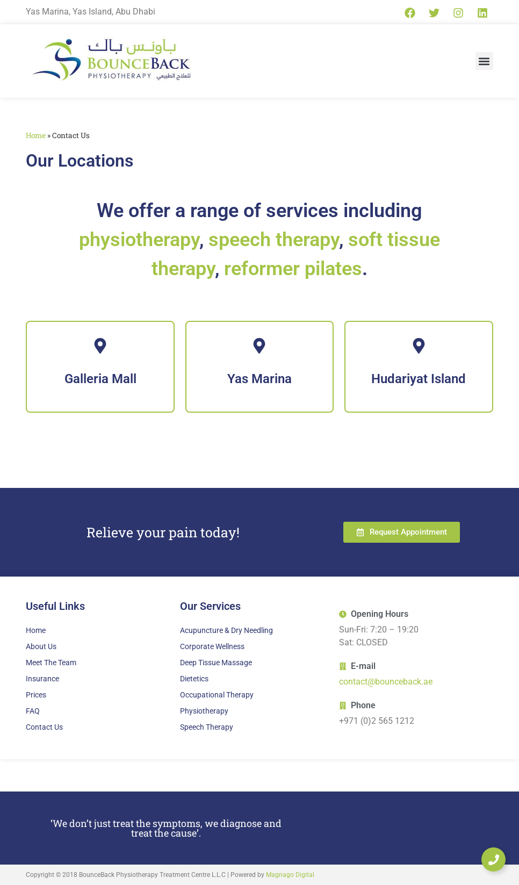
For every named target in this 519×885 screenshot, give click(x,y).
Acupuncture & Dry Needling (226, 630)
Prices (36, 694)
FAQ (33, 711)
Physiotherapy (204, 711)
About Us (41, 646)
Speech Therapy (206, 727)
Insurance (42, 678)
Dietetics (194, 678)
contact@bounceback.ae (385, 682)
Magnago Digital (290, 875)
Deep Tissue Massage (216, 662)
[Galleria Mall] (100, 367)
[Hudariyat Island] (418, 367)
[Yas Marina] (259, 367)
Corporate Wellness (212, 646)
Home (36, 135)
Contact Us (44, 727)
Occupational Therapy (217, 694)
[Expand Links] (493, 859)
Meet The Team (51, 662)
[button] (484, 61)
